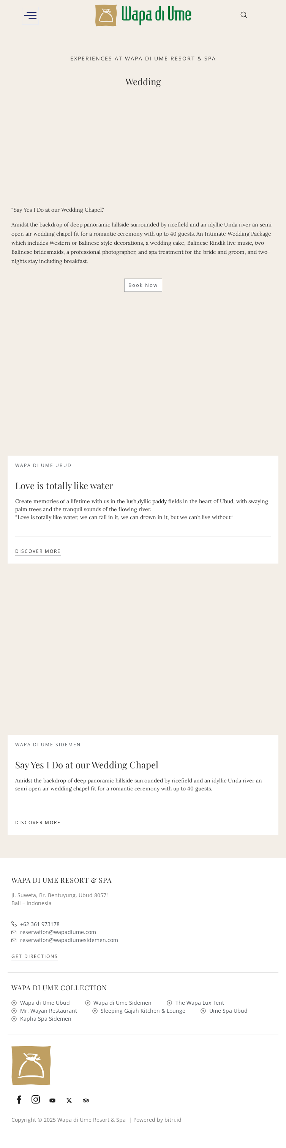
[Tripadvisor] (86, 1100)
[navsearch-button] (244, 15)
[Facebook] (19, 1100)
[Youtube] (52, 1100)
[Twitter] (69, 1100)
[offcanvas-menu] (30, 16)
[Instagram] (35, 1100)
